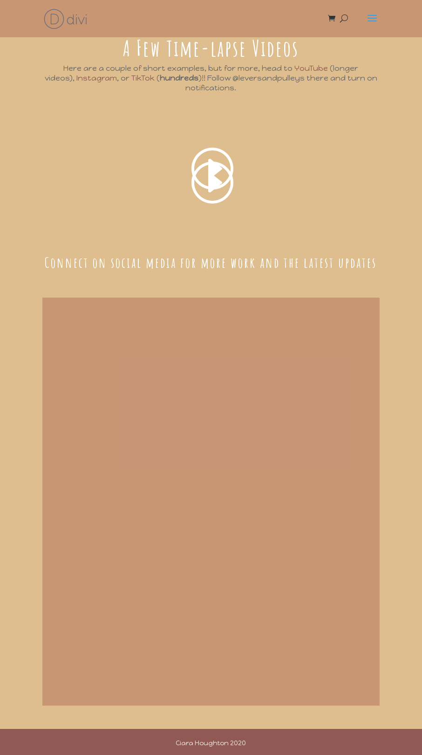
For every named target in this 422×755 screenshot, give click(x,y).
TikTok (143, 78)
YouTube (311, 68)
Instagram (96, 78)
